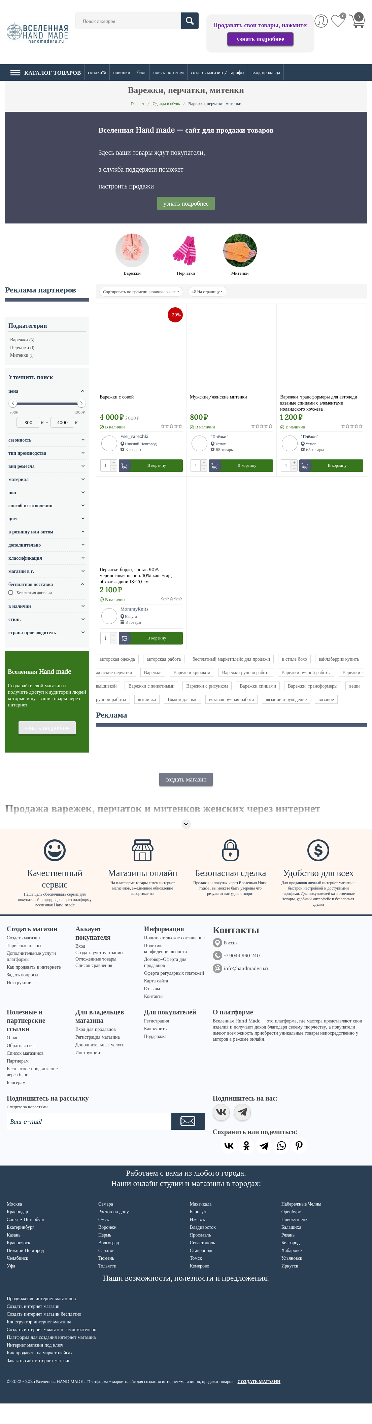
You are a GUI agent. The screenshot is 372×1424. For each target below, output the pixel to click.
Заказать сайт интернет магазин (39, 1381)
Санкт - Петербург (26, 1240)
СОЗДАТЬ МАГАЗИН (259, 1402)
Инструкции (19, 1003)
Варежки (153, 674)
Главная (136, 103)
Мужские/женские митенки (218, 397)
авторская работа (164, 660)
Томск (196, 1279)
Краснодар (17, 1232)
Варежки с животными (151, 687)
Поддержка (155, 1057)
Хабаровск (292, 1271)
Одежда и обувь (166, 103)
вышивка (147, 701)
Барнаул (198, 1232)
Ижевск (197, 1240)
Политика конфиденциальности (165, 969)
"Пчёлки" (219, 436)
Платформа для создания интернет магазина (51, 1358)
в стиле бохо (294, 660)
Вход (80, 967)
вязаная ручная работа (231, 701)
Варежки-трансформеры (312, 687)
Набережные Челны (301, 1224)
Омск (103, 1240)
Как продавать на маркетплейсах (40, 1373)
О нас (12, 1058)
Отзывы (152, 1009)
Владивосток (203, 1248)
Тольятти (107, 1286)
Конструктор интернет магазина (39, 1342)
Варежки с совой (117, 397)
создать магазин (186, 799)
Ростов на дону (113, 1232)
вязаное (326, 701)
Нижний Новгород (25, 1271)
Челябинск (17, 1279)
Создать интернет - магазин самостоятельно (51, 1350)
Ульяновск (291, 1279)
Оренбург (291, 1232)
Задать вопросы (22, 995)
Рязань (288, 1255)
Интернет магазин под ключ (35, 1365)
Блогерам (16, 1103)
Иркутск (289, 1286)
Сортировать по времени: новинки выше (143, 291)
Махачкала (200, 1224)
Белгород (290, 1263)
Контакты (154, 1017)
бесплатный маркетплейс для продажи (231, 660)
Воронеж (107, 1248)
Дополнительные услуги (100, 1065)
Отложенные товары (95, 979)
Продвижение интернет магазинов (41, 1319)
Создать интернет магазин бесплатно (44, 1334)
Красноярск (18, 1263)
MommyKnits (134, 610)
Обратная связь (22, 1066)
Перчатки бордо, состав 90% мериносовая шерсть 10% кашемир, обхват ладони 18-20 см (136, 575)
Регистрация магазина (97, 1057)
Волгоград (108, 1263)
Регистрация (156, 1041)
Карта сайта (156, 1001)
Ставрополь (201, 1271)
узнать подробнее (260, 39)
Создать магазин (23, 958)
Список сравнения (93, 986)
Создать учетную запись (100, 973)
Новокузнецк (294, 1240)
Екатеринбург (20, 1248)
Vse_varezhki (134, 436)
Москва (14, 1224)
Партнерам (18, 1081)
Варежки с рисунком (207, 687)
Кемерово (199, 1286)
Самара (105, 1224)
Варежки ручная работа (246, 674)
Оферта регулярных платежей (174, 994)
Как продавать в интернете (34, 987)
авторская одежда (117, 660)
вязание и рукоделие (286, 701)
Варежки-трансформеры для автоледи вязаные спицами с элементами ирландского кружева (318, 402)
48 (213, 291)
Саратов (106, 1271)
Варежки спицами (258, 687)
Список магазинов (25, 1074)
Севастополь (202, 1263)
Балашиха (291, 1248)
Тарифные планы (24, 966)
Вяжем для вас (182, 701)
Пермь (104, 1255)
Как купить (155, 1049)
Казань (14, 1255)
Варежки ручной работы (306, 674)
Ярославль (200, 1255)
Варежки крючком (191, 674)
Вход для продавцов (95, 1050)
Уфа (11, 1286)
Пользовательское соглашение (174, 958)
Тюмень (106, 1279)
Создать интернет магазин (33, 1327)
